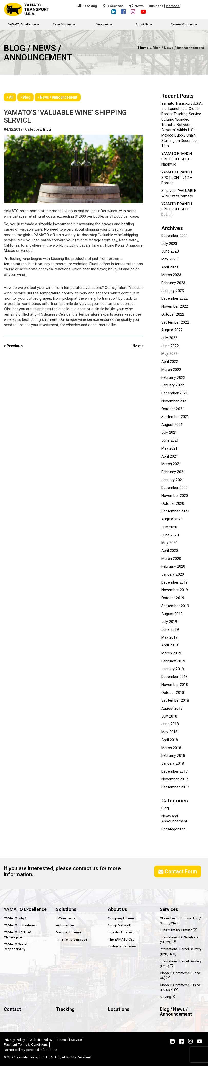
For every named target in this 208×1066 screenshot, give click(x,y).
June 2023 (170, 251)
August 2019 (172, 614)
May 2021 (169, 448)
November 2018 (174, 685)
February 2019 (173, 661)
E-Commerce (65, 918)
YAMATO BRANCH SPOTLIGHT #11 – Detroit (176, 209)
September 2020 (175, 511)
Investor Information (123, 932)
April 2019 (169, 645)
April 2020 (169, 551)
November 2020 (174, 495)
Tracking (90, 6)
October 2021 (172, 409)
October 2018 (172, 693)
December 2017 (174, 771)
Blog (26, 97)
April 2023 (169, 267)
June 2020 (170, 535)
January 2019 (172, 669)
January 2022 (172, 385)
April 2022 (169, 362)
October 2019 (172, 598)
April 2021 (169, 456)
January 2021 (172, 480)
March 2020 (171, 559)
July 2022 (169, 338)
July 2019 (169, 621)
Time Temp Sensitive (71, 939)
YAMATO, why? (15, 918)
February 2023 (173, 283)
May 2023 (169, 259)
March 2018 (171, 748)
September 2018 (175, 700)
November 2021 (174, 401)
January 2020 (172, 574)
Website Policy (40, 1040)
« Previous (13, 346)
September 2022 (175, 322)
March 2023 (171, 275)
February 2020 (173, 566)
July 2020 (169, 527)
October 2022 (172, 314)
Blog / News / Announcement (176, 1011)
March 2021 (171, 464)
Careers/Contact (184, 24)
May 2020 (169, 543)
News (139, 6)
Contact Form (177, 871)
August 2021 (172, 425)
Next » (138, 346)
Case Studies (64, 24)
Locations (116, 6)
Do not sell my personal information (30, 1050)
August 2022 (172, 330)
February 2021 (173, 472)
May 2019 (169, 637)
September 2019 (175, 606)
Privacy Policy (14, 1040)
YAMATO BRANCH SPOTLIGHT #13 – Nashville (176, 159)
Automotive (65, 925)
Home (143, 48)
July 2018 (169, 716)
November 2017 (174, 779)
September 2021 (175, 417)
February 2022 (173, 377)
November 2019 (174, 590)
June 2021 (170, 440)
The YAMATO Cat (121, 939)
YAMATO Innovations (20, 925)
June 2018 (170, 724)
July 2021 (169, 432)
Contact (12, 1009)
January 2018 (172, 763)
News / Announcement (57, 97)
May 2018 (169, 732)
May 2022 (169, 354)
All (10, 97)
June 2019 (170, 629)
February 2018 (173, 755)
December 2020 (174, 488)
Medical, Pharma (68, 932)
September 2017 (175, 787)
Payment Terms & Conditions (26, 1044)
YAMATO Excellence (23, 24)
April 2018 (169, 740)
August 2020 (172, 519)
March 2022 (171, 369)
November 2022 (174, 306)
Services (104, 24)
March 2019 (171, 653)
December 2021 (174, 393)
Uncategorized (173, 829)
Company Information (124, 918)
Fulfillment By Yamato (178, 930)
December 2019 (174, 582)
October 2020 (172, 503)
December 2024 (174, 236)
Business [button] (156, 6)
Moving (167, 997)
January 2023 (172, 291)
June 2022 (170, 346)
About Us (144, 24)
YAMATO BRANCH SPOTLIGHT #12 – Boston (176, 177)
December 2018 (174, 677)
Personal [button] (173, 6)
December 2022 (174, 298)
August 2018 (172, 708)
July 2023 (169, 243)
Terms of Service (69, 1040)
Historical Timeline (122, 946)
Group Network (119, 925)
